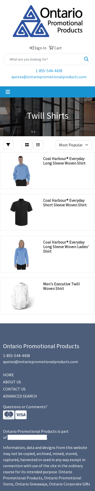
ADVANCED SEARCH (20, 396)
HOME (8, 374)
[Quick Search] (42, 59)
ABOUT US (12, 381)
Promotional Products (27, 437)
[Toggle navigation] (8, 91)
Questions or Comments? (25, 406)
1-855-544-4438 (48, 70)
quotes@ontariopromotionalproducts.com (48, 76)
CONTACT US (14, 388)
